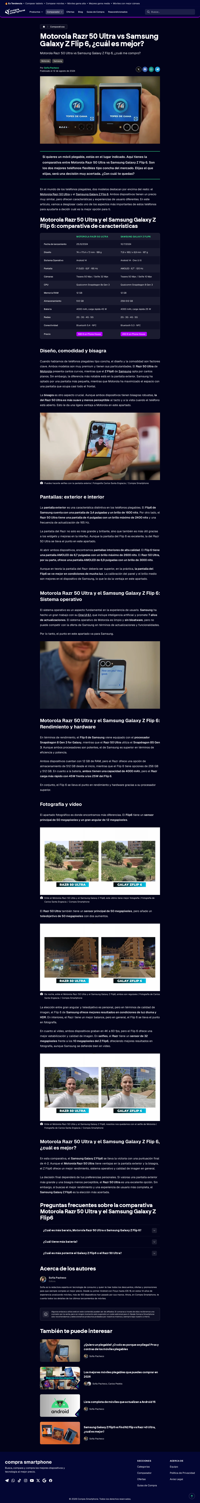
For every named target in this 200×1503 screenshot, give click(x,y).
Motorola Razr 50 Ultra (55, 194)
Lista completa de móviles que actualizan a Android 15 (119, 1402)
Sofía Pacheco (51, 67)
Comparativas (57, 26)
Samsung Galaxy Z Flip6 (136, 236)
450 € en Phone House (133, 334)
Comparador (55, 11)
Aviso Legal (176, 1479)
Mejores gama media (99, 3)
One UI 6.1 (84, 615)
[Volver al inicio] (192, 1496)
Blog (80, 11)
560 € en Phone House (89, 334)
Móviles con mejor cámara (126, 3)
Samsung (58, 61)
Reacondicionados (118, 11)
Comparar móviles (55, 3)
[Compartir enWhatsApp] (151, 69)
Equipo (174, 1466)
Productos (36, 11)
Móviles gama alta (76, 3)
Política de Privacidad (182, 1473)
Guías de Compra (95, 11)
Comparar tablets (34, 3)
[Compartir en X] (138, 69)
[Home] (15, 12)
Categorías (143, 1466)
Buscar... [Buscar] (155, 11)
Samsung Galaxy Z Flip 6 (92, 194)
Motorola (45, 61)
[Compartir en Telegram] (157, 69)
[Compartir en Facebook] (145, 69)
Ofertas (70, 11)
